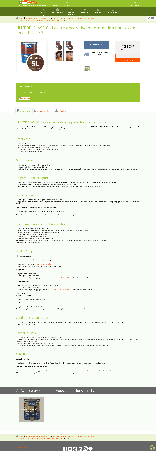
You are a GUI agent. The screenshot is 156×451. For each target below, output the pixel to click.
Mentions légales (22, 447)
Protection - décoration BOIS (85, 18)
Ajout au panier (128, 60)
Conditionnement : (26, 92)
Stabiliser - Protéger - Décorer (63, 18)
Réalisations (57, 10)
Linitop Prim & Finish (42, 264)
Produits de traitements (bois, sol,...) (38, 18)
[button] (151, 18)
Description (24, 111)
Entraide (85, 10)
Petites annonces (71, 11)
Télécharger (62, 111)
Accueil (21, 18)
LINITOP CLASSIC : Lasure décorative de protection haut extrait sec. (41, 20)
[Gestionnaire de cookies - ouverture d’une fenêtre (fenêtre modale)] (152, 447)
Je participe (112, 10)
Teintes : (22, 87)
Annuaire (99, 10)
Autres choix (24, 98)
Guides (44, 10)
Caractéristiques (43, 111)
